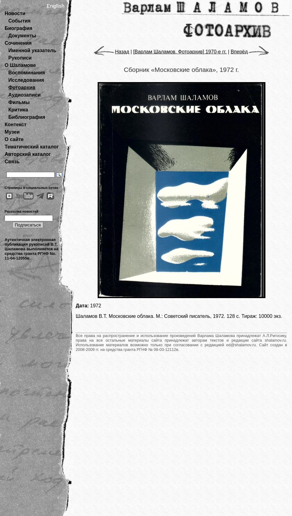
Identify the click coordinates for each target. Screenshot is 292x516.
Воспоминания (26, 72)
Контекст (15, 124)
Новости (15, 13)
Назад (111, 51)
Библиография (26, 117)
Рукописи (20, 57)
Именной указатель (32, 50)
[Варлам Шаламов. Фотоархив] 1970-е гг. (179, 51)
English (56, 6)
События (19, 20)
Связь (12, 161)
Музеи (12, 132)
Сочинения (18, 43)
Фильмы (19, 102)
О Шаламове (20, 65)
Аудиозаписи (24, 95)
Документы (22, 35)
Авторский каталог (28, 154)
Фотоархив (21, 87)
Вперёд (250, 51)
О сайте (14, 139)
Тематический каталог (32, 146)
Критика (18, 109)
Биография (18, 28)
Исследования (26, 80)
